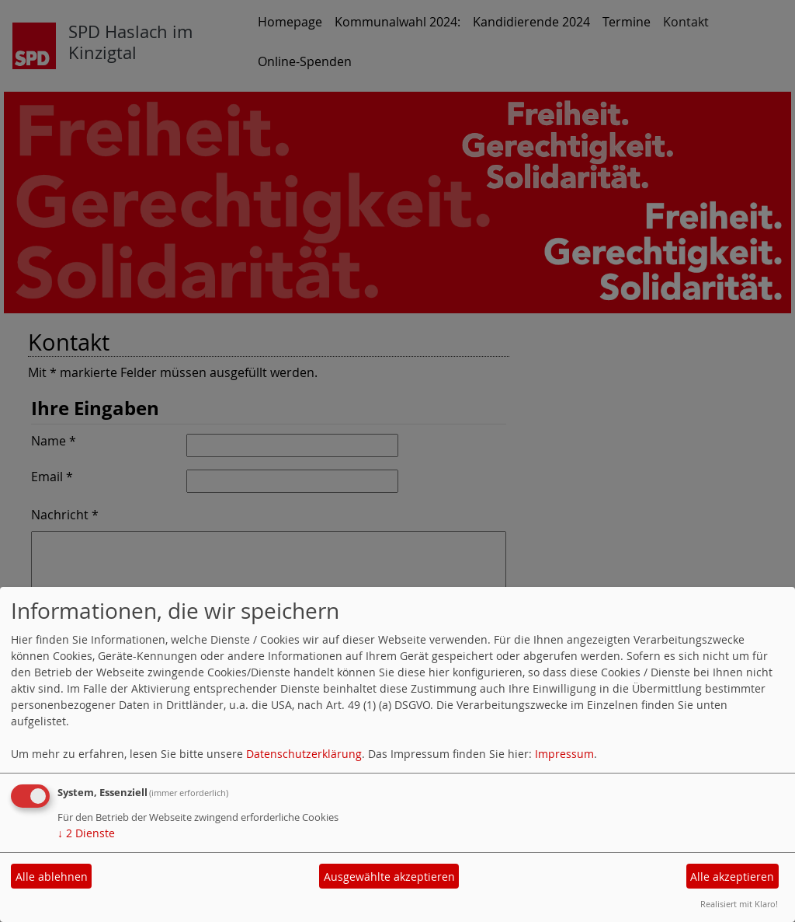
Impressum (564, 753)
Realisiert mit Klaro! (739, 904)
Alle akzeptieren (732, 876)
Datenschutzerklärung (304, 753)
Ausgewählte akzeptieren (389, 876)
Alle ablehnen (52, 876)
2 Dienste (86, 833)
